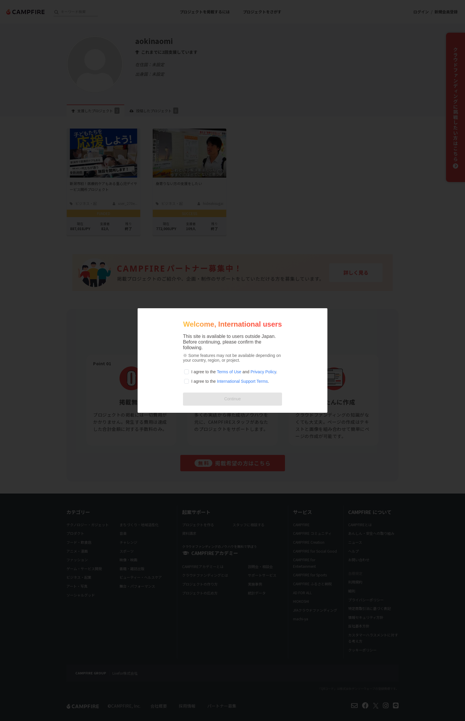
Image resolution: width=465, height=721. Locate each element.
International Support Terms (242, 381)
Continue (232, 398)
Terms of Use (229, 371)
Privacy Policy (263, 371)
